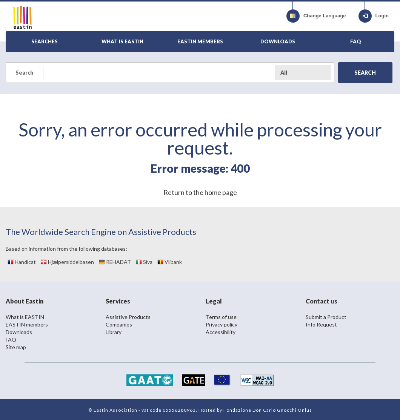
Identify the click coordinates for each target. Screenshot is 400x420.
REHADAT (115, 262)
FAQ (11, 339)
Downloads (19, 332)
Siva (144, 262)
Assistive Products (128, 317)
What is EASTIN (25, 317)
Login (373, 16)
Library (114, 332)
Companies (119, 324)
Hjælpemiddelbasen (67, 262)
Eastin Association (115, 410)
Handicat (22, 262)
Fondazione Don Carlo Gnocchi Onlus (267, 410)
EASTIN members (27, 324)
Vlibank (169, 262)
